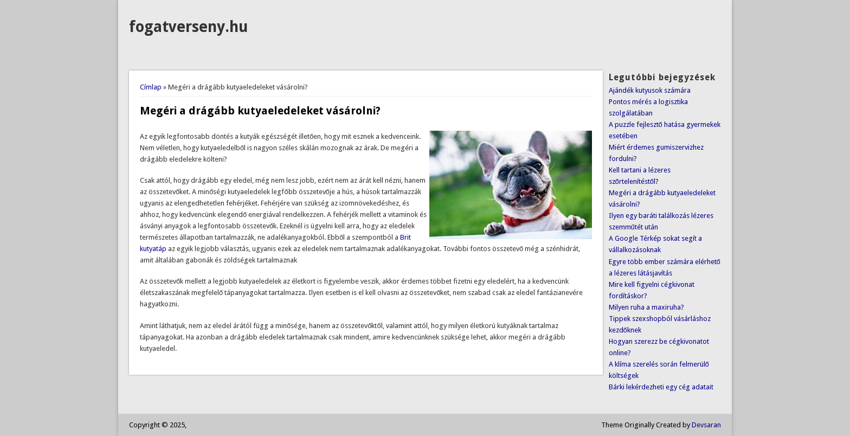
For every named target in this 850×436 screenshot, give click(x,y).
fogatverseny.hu (188, 27)
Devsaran (706, 425)
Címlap (151, 87)
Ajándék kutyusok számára (650, 90)
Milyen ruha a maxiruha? (646, 307)
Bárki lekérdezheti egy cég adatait (661, 387)
